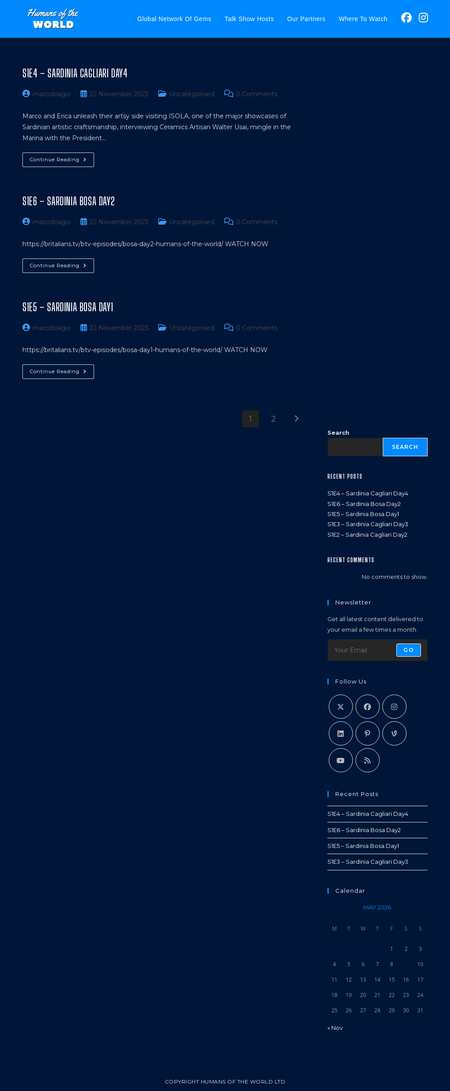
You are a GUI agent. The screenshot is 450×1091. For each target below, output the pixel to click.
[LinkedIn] (341, 733)
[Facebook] (368, 707)
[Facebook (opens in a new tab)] (406, 17)
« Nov (335, 1027)
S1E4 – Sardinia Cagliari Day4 (74, 73)
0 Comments (256, 94)
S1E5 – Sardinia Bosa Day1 (67, 307)
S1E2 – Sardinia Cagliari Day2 (367, 534)
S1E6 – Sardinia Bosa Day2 (68, 201)
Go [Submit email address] (408, 650)
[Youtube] (341, 760)
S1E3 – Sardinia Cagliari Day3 (367, 523)
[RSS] (368, 760)
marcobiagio (52, 94)
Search (338, 432)
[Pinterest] (368, 733)
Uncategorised (191, 94)
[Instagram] (394, 707)
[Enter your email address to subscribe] (377, 650)
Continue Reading (62, 161)
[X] (341, 707)
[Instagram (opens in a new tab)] (423, 17)
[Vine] (394, 733)
